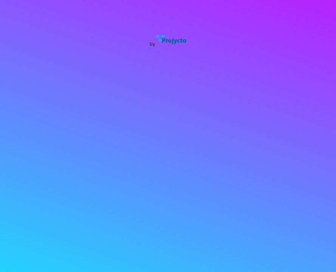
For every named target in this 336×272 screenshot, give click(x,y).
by (168, 44)
